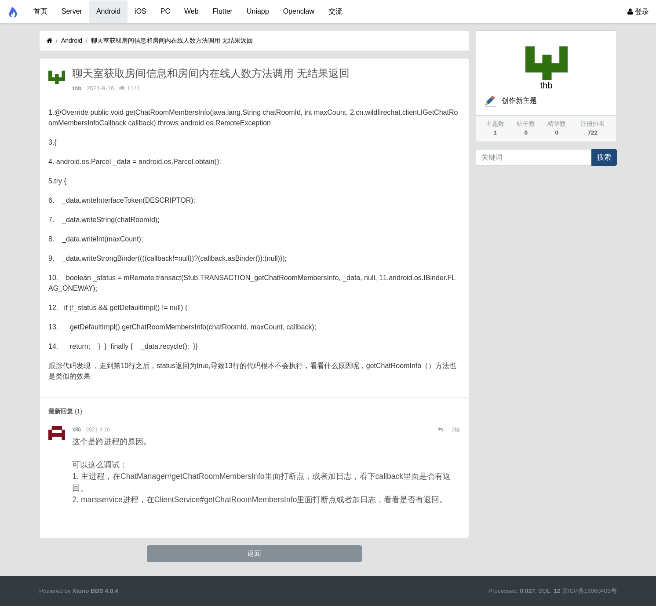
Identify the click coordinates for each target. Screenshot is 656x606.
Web (191, 11)
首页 (40, 11)
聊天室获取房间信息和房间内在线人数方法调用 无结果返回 (172, 40)
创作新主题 (510, 100)
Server (72, 11)
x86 (76, 430)
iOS (140, 11)
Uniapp (258, 11)
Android (108, 11)
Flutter (223, 11)
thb (76, 88)
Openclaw (298, 11)
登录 (638, 11)
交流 (335, 11)
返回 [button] (254, 553)
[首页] (49, 40)
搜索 (604, 157)
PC (165, 11)
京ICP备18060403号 (589, 591)
